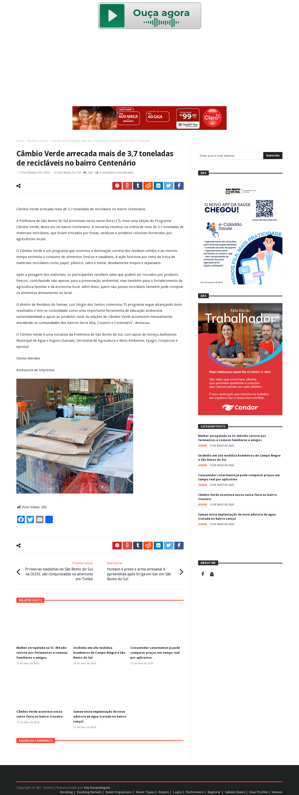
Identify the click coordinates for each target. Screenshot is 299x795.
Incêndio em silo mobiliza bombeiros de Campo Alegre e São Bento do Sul (98, 651)
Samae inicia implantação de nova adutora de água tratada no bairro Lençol (98, 714)
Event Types (145, 789)
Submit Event (235, 789)
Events (164, 789)
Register (214, 789)
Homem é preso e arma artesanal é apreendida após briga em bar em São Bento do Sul (141, 570)
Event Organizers (119, 789)
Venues (277, 789)
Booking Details (89, 789)
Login (177, 789)
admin (203, 445)
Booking (66, 789)
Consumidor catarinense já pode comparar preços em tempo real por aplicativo (157, 651)
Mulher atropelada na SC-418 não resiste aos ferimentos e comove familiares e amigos (40, 651)
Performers (194, 789)
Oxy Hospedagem (97, 785)
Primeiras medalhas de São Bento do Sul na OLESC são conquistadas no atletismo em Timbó (58, 570)
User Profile (258, 789)
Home (20, 140)
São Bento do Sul (37, 140)
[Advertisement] (149, 69)
